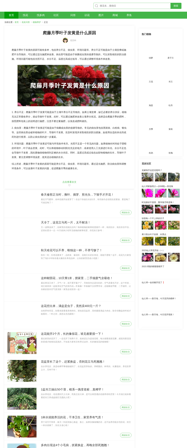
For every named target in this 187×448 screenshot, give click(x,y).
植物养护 (37, 22)
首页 (17, 22)
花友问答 (26, 22)
